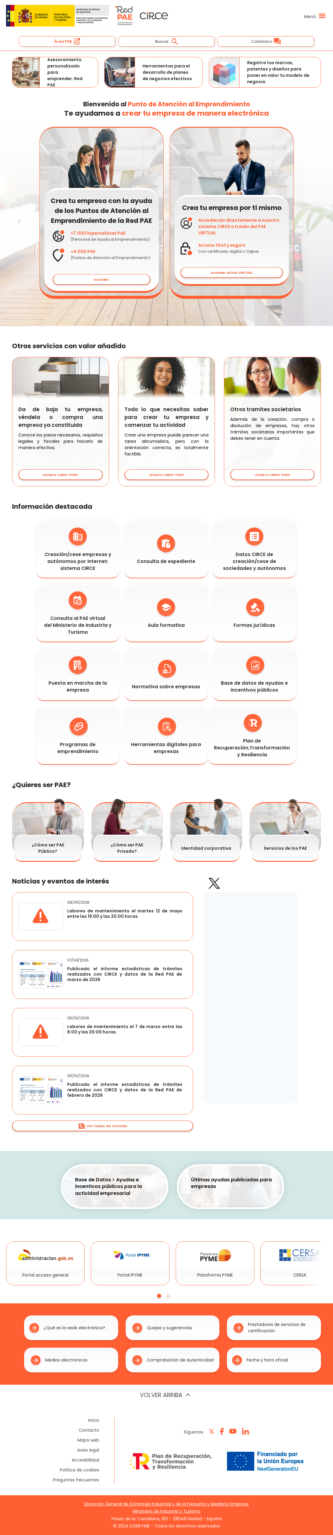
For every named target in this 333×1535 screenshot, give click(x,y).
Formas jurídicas (254, 613)
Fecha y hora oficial (260, 1360)
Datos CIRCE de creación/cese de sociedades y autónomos (254, 549)
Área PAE (67, 41)
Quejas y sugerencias (162, 1328)
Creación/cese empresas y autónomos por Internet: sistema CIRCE (78, 549)
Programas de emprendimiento (78, 736)
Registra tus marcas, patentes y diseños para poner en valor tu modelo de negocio (259, 72)
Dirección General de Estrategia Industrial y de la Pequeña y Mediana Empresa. (166, 1504)
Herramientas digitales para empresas (166, 736)
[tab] (159, 1296)
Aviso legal (88, 1450)
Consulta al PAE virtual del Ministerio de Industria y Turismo (78, 613)
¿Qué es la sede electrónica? (67, 1328)
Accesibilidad (85, 1460)
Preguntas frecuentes (76, 1480)
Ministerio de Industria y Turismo (166, 1511)
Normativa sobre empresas (166, 675)
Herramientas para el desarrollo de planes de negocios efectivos (148, 72)
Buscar (166, 41)
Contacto (89, 1430)
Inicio (93, 1420)
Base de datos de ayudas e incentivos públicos (254, 674)
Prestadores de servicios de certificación (270, 1327)
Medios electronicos (59, 1360)
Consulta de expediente (166, 549)
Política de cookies (79, 1470)
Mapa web (88, 1440)
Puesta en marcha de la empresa (78, 674)
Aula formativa (166, 613)
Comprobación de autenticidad (173, 1360)
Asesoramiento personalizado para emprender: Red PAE (47, 72)
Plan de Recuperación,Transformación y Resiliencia (252, 736)
